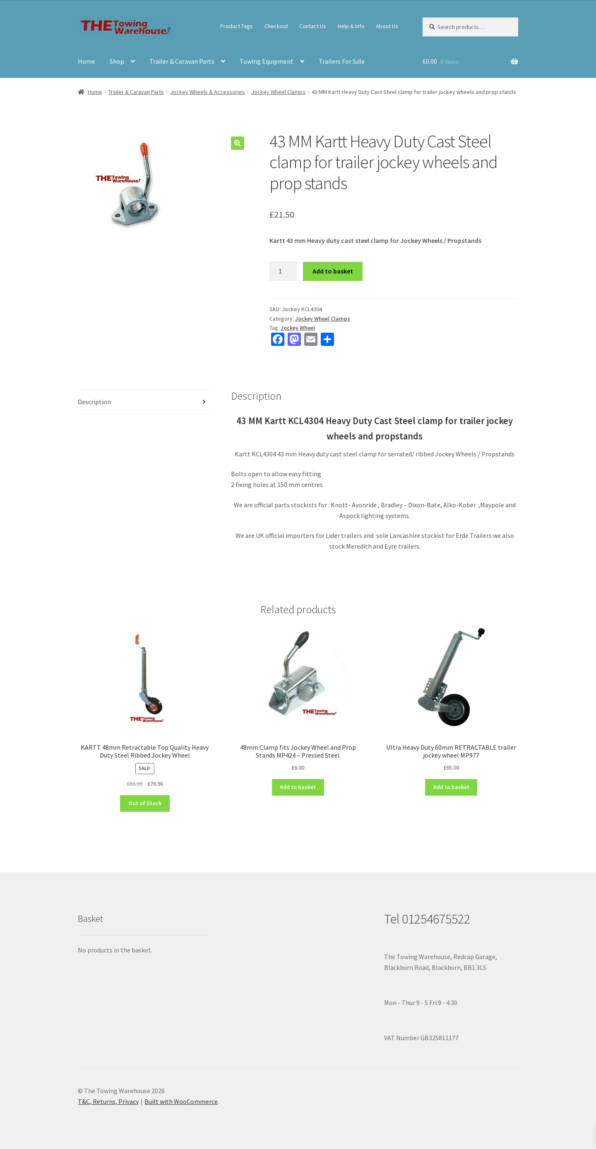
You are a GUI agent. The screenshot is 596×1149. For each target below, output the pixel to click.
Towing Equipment (266, 61)
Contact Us (312, 26)
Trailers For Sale (342, 61)
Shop (117, 61)
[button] (237, 143)
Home (86, 61)
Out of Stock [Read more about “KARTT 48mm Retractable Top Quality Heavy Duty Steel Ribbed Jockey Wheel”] (144, 803)
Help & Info (351, 26)
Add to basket (332, 271)
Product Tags (236, 26)
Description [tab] (94, 402)
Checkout (276, 26)
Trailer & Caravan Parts (181, 61)
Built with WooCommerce (181, 1101)
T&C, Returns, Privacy (108, 1101)
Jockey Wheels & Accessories (207, 92)
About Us (387, 26)
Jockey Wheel (298, 327)
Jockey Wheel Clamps (278, 92)
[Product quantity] (283, 271)
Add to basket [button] (298, 787)
